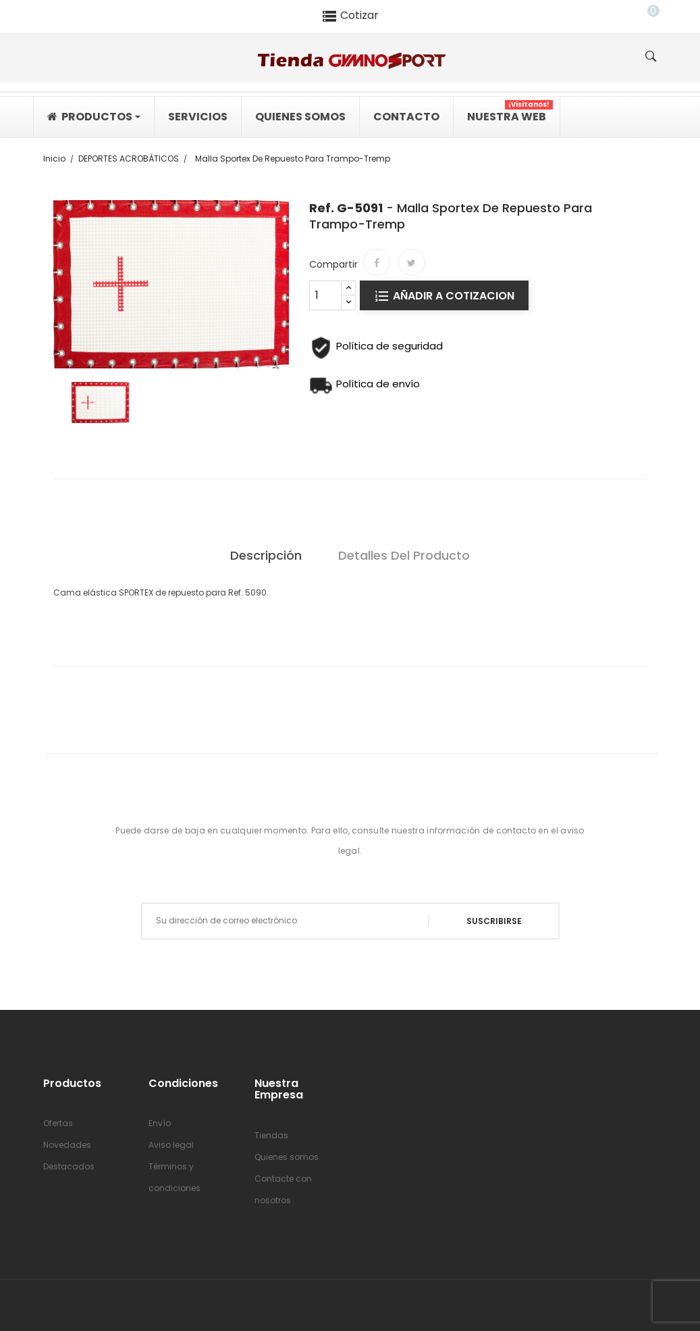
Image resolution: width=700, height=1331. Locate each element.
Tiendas (271, 1135)
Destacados (69, 1166)
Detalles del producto (404, 555)
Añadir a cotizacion (452, 296)
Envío (160, 1123)
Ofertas (58, 1123)
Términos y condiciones (174, 1177)
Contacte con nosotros (283, 1189)
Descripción (266, 555)
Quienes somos (286, 1157)
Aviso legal (171, 1145)
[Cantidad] (325, 295)
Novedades (67, 1145)
